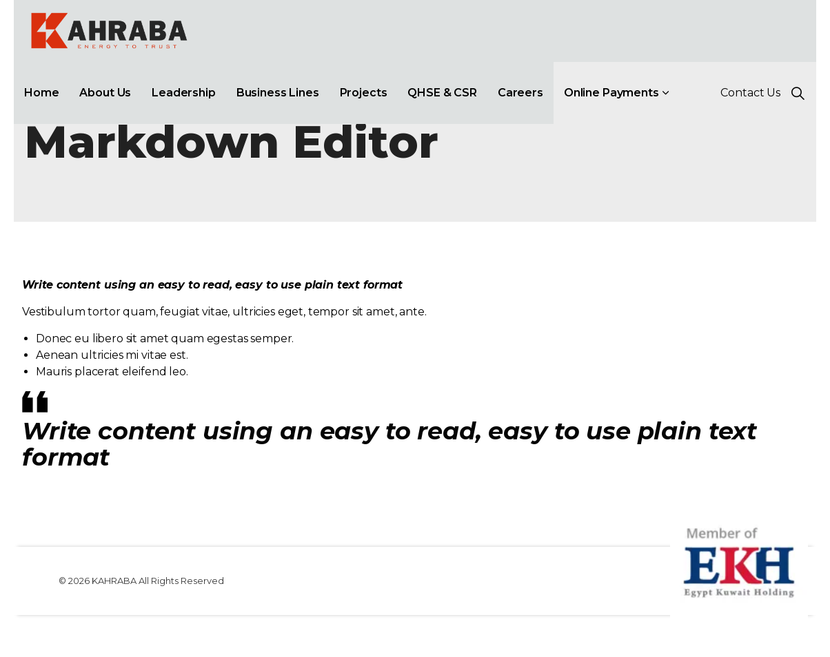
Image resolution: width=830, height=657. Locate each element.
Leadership (184, 92)
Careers (520, 92)
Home (41, 92)
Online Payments (611, 92)
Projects (363, 92)
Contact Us (750, 92)
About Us (105, 92)
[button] (739, 560)
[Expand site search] (798, 93)
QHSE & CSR (442, 92)
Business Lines (277, 92)
